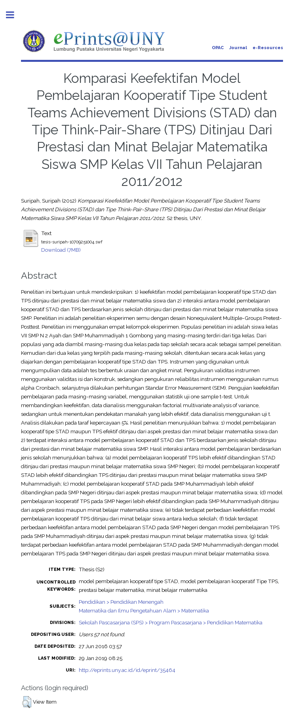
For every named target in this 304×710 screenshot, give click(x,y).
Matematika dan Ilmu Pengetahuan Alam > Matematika (144, 610)
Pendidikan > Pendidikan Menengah (121, 602)
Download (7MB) (61, 250)
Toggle (14, 15)
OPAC (218, 47)
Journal (238, 47)
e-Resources (268, 47)
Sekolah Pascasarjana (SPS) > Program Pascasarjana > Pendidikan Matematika (170, 622)
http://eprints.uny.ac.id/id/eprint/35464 (127, 670)
